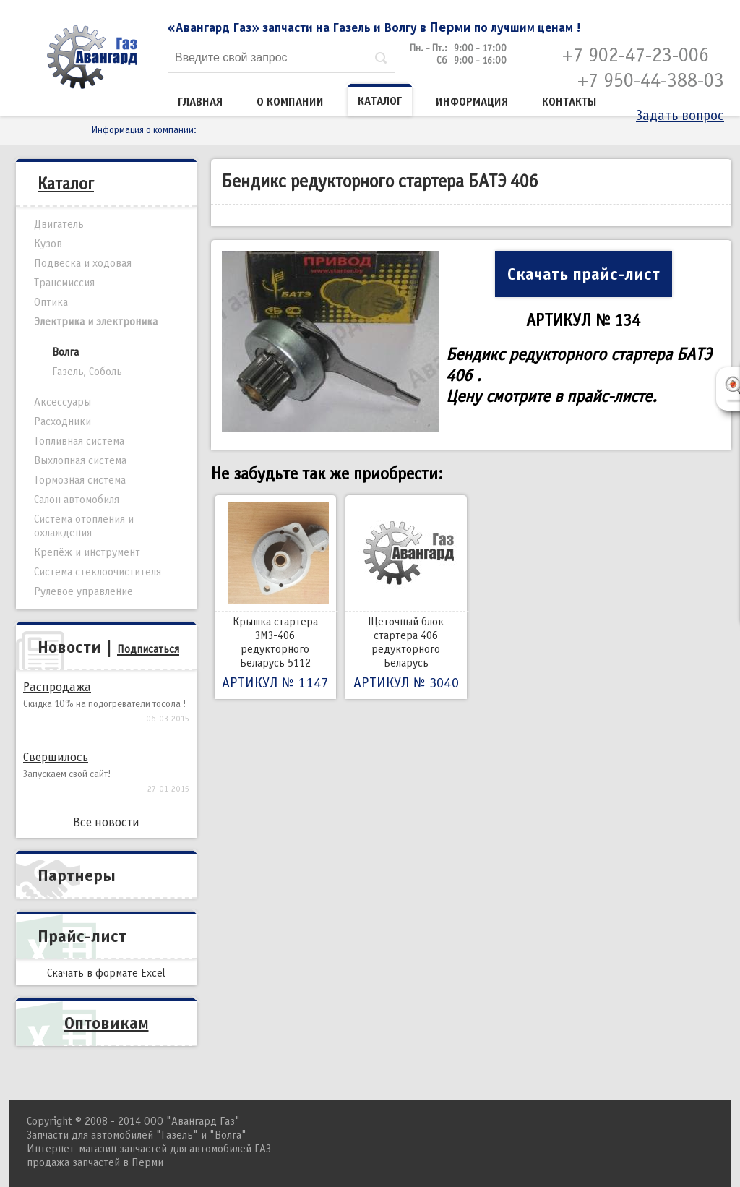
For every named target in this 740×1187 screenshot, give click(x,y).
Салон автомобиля (76, 499)
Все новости (106, 822)
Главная (200, 101)
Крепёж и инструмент (87, 552)
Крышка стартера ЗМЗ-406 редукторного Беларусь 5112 (275, 597)
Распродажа (57, 687)
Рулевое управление (83, 591)
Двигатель (59, 224)
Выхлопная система (80, 460)
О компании (290, 101)
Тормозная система (80, 480)
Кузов (48, 243)
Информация (472, 101)
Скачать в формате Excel (106, 973)
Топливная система (79, 440)
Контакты (569, 101)
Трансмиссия (64, 282)
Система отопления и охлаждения (84, 526)
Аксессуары (62, 401)
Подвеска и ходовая (83, 263)
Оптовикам (106, 1023)
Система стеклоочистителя (97, 571)
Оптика (51, 302)
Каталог (380, 101)
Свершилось (55, 757)
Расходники (62, 421)
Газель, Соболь (87, 371)
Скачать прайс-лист (583, 274)
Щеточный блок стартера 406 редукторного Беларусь (406, 597)
